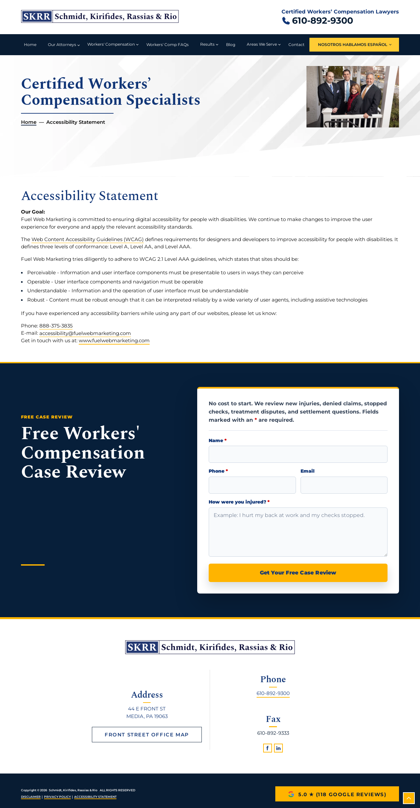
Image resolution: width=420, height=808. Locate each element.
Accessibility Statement (95, 796)
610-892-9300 (273, 693)
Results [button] (207, 44)
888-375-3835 (56, 326)
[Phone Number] (252, 485)
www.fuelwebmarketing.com (114, 340)
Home (30, 44)
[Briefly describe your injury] (298, 532)
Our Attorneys (62, 44)
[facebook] (267, 748)
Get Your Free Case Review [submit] (298, 573)
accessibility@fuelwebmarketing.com (85, 333)
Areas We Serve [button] (262, 44)
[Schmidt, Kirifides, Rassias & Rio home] (100, 17)
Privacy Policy (57, 796)
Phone (218, 471)
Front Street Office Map (147, 734)
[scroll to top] (409, 798)
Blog (230, 44)
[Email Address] (344, 485)
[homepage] (210, 647)
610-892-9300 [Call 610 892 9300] (322, 20)
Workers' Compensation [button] (111, 44)
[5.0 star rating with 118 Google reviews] (337, 794)
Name (218, 440)
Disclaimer (31, 796)
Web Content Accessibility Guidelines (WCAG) (88, 239)
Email (308, 471)
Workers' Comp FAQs (167, 44)
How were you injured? (239, 502)
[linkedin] (278, 748)
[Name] (298, 454)
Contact (296, 44)
